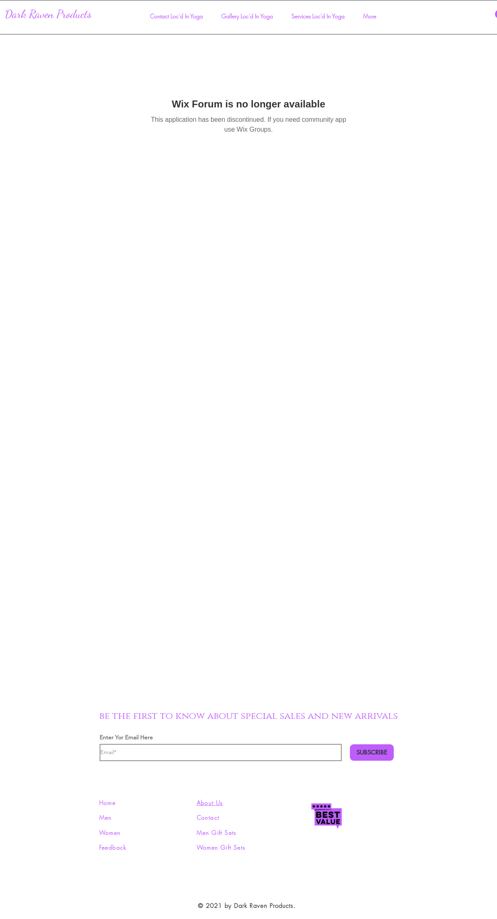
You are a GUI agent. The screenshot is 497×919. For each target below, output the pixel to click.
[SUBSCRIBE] (372, 752)
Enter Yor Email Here (126, 737)
